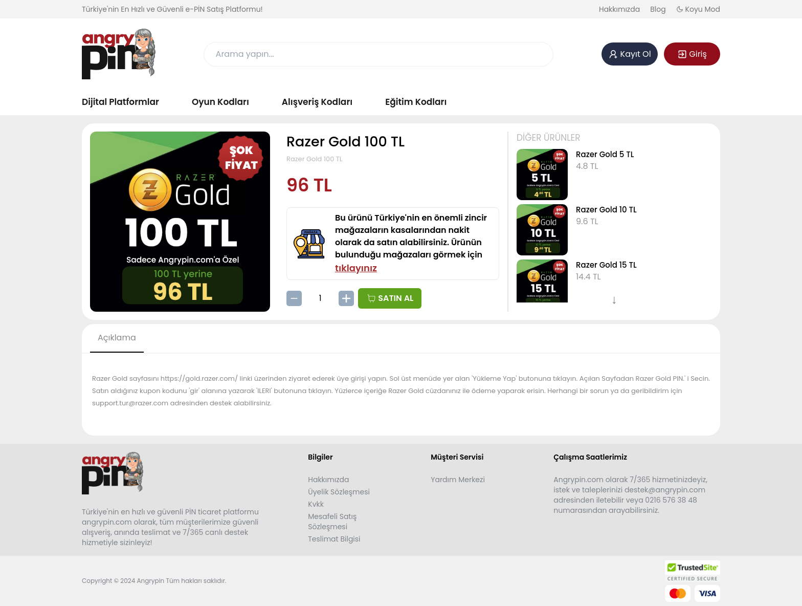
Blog (657, 9)
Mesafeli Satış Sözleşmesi (332, 521)
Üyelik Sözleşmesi (339, 492)
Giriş (692, 54)
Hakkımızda (619, 9)
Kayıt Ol (629, 54)
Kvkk (316, 504)
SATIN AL (389, 298)
